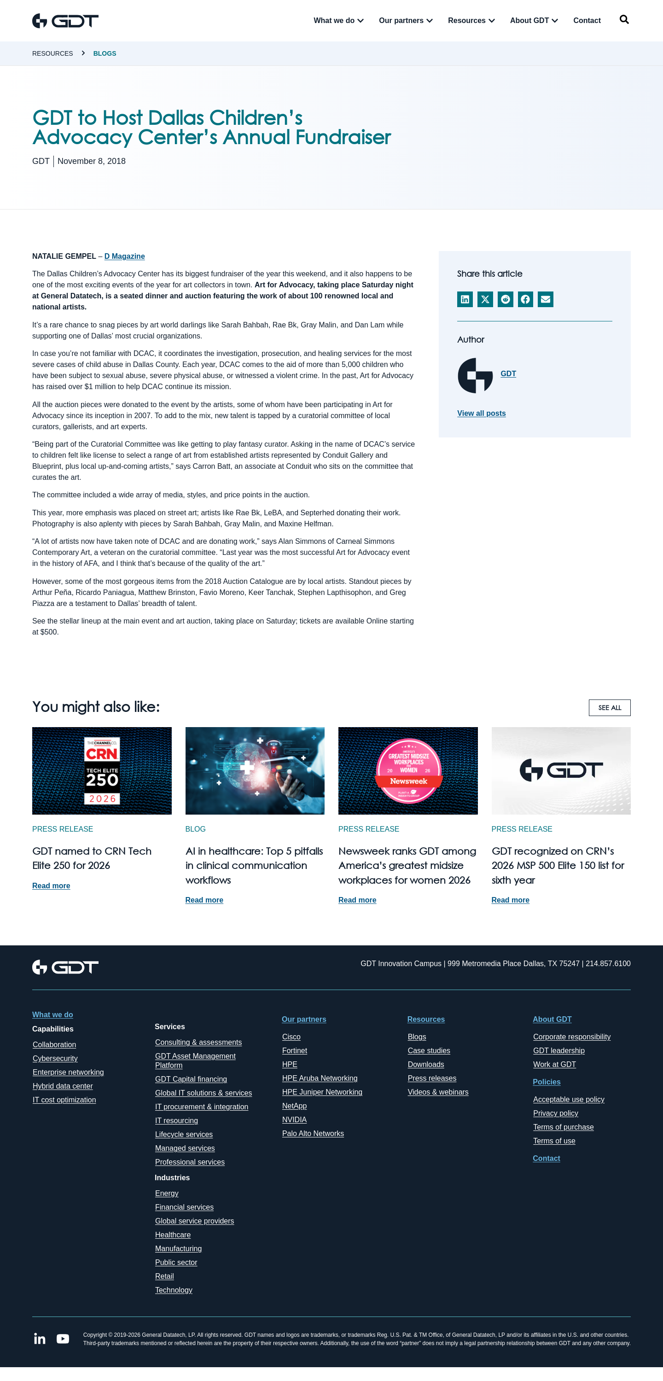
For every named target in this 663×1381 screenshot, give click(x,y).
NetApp (294, 1106)
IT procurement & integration (201, 1107)
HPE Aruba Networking (320, 1078)
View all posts (481, 413)
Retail (164, 1276)
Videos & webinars (438, 1092)
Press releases (432, 1078)
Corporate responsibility (572, 1037)
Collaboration (54, 1045)
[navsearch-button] (624, 21)
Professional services (190, 1162)
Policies (546, 1082)
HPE (289, 1064)
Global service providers (194, 1221)
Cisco (291, 1037)
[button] (465, 299)
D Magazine (125, 256)
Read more (51, 886)
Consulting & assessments (198, 1042)
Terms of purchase (563, 1127)
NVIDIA (294, 1120)
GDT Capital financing (191, 1079)
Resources (52, 53)
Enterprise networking (68, 1072)
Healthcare (173, 1235)
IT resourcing (176, 1121)
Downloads (426, 1064)
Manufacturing (178, 1249)
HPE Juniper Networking (322, 1092)
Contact (546, 1158)
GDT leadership (559, 1051)
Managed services (185, 1148)
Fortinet (294, 1051)
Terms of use (554, 1141)
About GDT (552, 1019)
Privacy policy (555, 1113)
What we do (52, 1015)
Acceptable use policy (569, 1099)
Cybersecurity (55, 1058)
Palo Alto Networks (313, 1133)
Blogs (104, 53)
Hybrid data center (63, 1086)
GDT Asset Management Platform (195, 1060)
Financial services (184, 1207)
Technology (173, 1290)
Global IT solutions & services (203, 1093)
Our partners (304, 1019)
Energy (167, 1193)
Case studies (429, 1051)
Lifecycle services (184, 1134)
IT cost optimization (64, 1100)
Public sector (176, 1262)
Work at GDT (554, 1064)
